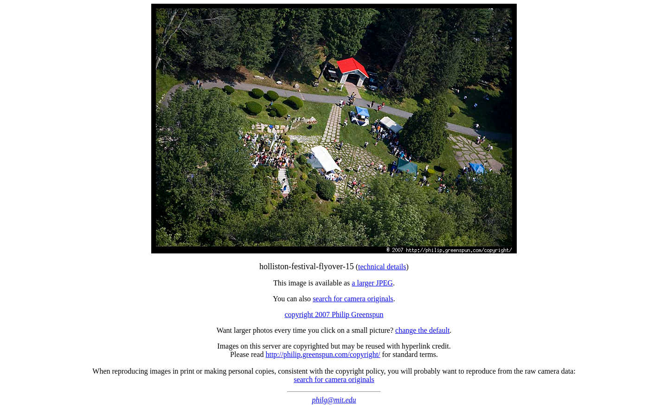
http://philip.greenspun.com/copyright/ (322, 354)
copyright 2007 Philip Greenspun (334, 314)
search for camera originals (353, 299)
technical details (382, 267)
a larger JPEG (372, 283)
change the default (422, 330)
